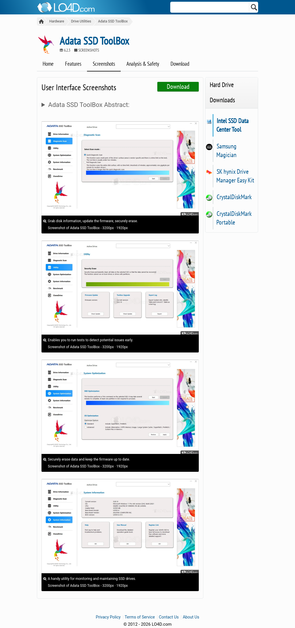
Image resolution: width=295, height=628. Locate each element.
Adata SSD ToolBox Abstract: (88, 104)
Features (73, 63)
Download (180, 63)
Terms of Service (140, 617)
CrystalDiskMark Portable (233, 218)
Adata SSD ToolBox (113, 21)
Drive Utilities (81, 21)
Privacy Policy (108, 617)
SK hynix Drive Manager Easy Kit (235, 175)
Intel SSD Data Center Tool (232, 125)
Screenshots (104, 63)
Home (48, 63)
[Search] (254, 7)
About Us (191, 617)
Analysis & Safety (142, 63)
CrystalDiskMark (234, 197)
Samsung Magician (226, 150)
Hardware (56, 21)
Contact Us (169, 617)
